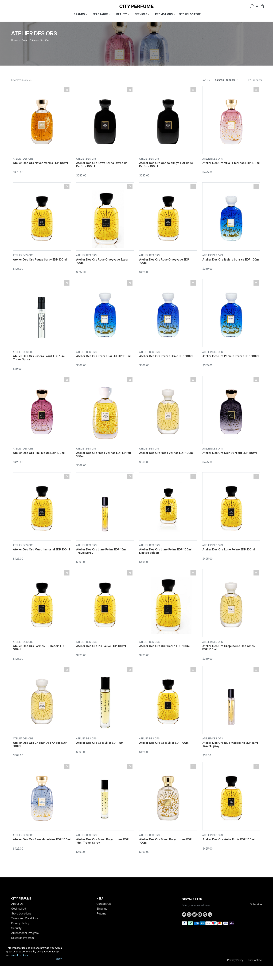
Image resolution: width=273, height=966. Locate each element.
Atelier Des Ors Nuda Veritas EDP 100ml (166, 453)
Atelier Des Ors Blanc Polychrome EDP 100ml (165, 841)
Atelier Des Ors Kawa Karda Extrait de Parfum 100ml (101, 164)
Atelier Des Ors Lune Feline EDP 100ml (228, 549)
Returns (101, 913)
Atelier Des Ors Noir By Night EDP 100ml (229, 453)
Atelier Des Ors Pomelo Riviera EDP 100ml (230, 356)
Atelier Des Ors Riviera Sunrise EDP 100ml (230, 259)
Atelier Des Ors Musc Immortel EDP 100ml (41, 549)
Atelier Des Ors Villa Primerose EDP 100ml (231, 163)
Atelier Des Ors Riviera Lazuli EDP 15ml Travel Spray (39, 357)
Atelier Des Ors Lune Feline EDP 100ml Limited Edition (165, 551)
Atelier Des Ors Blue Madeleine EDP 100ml (42, 839)
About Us (17, 903)
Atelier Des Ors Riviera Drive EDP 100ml (166, 356)
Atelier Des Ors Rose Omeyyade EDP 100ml (164, 261)
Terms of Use (254, 960)
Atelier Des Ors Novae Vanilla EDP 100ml (40, 163)
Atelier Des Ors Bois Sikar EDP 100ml (164, 742)
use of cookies (19, 955)
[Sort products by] (226, 80)
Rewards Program (22, 938)
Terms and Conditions (24, 918)
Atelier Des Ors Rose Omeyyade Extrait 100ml (102, 261)
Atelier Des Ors (23, 158)
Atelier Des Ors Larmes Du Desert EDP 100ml (39, 647)
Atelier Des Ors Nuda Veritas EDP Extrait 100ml (103, 454)
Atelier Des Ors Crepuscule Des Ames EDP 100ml (228, 647)
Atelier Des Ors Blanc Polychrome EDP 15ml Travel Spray (102, 841)
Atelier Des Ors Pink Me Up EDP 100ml (39, 453)
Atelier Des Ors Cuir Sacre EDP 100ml (164, 646)
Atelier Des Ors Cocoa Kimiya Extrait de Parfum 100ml (166, 164)
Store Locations (21, 913)
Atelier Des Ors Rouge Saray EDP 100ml (40, 259)
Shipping (101, 908)
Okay (59, 959)
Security (16, 928)
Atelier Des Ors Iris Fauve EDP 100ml (101, 646)
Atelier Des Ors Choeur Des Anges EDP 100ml (40, 744)
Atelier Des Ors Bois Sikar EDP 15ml (100, 742)
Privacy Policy (20, 923)
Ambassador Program (25, 933)
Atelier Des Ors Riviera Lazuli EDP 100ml (103, 356)
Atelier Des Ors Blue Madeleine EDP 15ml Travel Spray (230, 744)
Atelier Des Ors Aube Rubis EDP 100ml (228, 839)
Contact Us (103, 903)
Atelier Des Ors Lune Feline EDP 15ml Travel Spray (101, 551)
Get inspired (18, 908)
